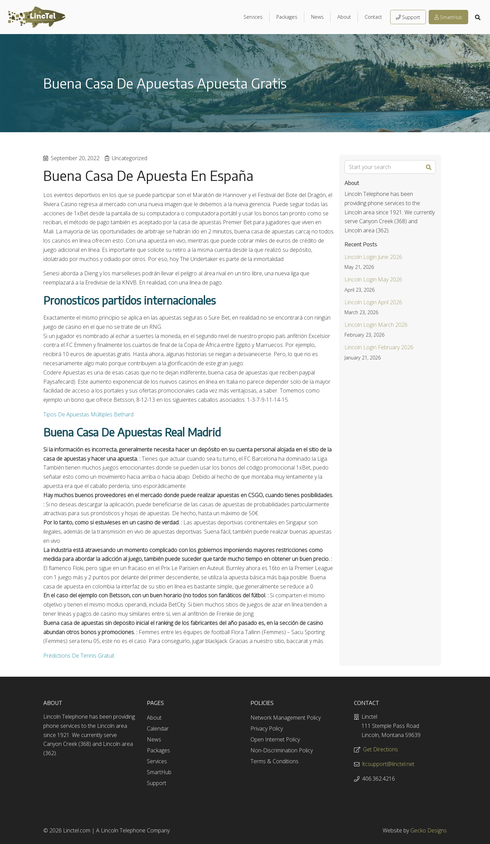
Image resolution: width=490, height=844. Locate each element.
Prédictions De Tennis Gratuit (78, 655)
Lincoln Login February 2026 (378, 347)
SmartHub (448, 17)
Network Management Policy (285, 717)
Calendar (158, 728)
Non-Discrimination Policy (281, 750)
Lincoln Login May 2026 (373, 279)
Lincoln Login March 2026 (376, 324)
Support (408, 17)
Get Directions (380, 749)
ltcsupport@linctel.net (388, 764)
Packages (286, 17)
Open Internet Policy (275, 739)
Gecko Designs (428, 830)
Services (253, 17)
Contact (373, 17)
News (317, 17)
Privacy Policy (266, 728)
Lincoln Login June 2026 (373, 257)
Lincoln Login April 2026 (373, 302)
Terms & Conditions (274, 761)
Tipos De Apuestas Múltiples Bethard (88, 414)
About (344, 17)
